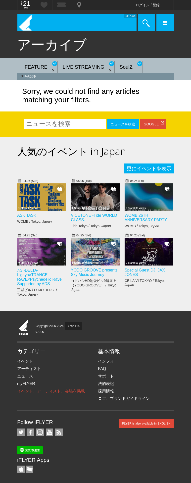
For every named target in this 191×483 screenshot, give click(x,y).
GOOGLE (151, 124)
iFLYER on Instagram (40, 432)
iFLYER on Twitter (21, 432)
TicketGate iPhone (29, 469)
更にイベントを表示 (149, 168)
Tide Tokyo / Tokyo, (91, 226)
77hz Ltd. (74, 326)
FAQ (102, 369)
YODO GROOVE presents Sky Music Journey (94, 272)
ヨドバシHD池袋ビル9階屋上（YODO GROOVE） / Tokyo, (94, 285)
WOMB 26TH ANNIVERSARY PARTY (146, 217)
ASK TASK (26, 215)
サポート (106, 376)
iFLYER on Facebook (30, 432)
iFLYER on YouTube (49, 432)
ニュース (25, 376)
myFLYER (26, 383)
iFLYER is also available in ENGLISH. (146, 423)
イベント (25, 361)
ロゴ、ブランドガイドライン (124, 398)
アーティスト (29, 369)
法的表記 (106, 383)
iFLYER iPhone (21, 469)
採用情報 (106, 391)
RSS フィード (59, 432)
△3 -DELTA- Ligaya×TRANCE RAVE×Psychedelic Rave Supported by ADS (39, 277)
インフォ (106, 361)
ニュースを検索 (123, 124)
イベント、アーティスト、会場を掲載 (51, 391)
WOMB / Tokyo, (34, 221)
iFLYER (23, 327)
